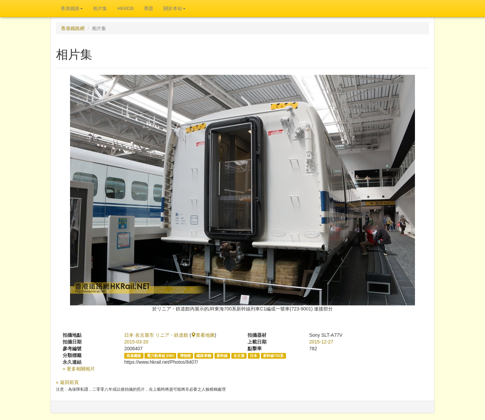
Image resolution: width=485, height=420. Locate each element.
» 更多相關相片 (79, 368)
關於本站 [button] (174, 8)
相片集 (100, 8)
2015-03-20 (136, 341)
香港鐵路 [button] (72, 8)
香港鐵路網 (73, 28)
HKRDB (125, 8)
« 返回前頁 (67, 382)
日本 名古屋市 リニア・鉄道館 (156, 335)
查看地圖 (203, 335)
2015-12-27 (321, 341)
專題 (148, 8)
